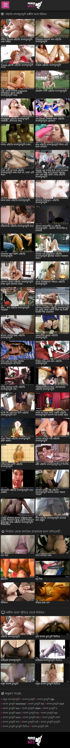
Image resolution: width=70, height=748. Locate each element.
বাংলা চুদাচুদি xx (30, 713)
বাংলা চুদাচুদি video (31, 708)
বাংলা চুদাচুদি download (14, 704)
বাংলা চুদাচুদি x (50, 708)
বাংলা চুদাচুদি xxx (49, 713)
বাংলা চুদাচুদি (28, 699)
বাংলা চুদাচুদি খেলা (51, 717)
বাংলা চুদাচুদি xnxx (11, 713)
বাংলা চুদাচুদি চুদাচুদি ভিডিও (16, 726)
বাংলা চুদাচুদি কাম (31, 717)
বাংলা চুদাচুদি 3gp (45, 699)
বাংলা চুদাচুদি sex (11, 708)
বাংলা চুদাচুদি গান (11, 722)
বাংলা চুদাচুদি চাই (30, 722)
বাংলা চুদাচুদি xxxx (11, 717)
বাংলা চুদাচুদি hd (36, 704)
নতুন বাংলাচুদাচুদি (11, 699)
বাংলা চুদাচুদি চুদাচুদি (50, 722)
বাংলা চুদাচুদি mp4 (55, 704)
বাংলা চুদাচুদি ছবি (40, 726)
